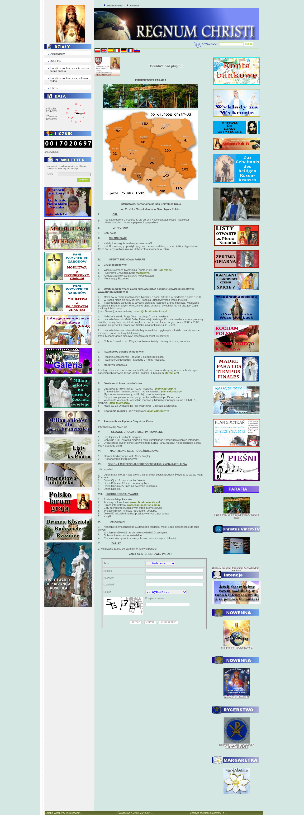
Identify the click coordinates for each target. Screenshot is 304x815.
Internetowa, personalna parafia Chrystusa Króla (236, 516)
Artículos (55, 61)
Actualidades (57, 53)
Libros (53, 88)
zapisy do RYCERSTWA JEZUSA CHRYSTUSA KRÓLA (236, 746)
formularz (172, 373)
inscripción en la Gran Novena (236, 647)
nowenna (166, 270)
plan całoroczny (164, 388)
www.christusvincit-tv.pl (145, 502)
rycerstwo (143, 272)
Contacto (134, 6)
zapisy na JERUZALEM (236, 697)
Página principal (115, 6)
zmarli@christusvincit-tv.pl (150, 311)
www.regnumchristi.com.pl (144, 505)
